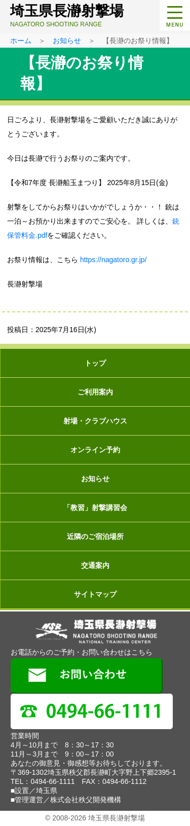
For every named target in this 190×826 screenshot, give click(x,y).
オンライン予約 (95, 450)
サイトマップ (95, 594)
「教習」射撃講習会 (95, 508)
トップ (95, 363)
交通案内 (95, 565)
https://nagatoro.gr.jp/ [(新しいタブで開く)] (113, 260)
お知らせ (67, 41)
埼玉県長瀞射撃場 (97, 15)
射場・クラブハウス (95, 421)
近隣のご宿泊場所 (95, 536)
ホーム (20, 41)
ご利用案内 (95, 392)
